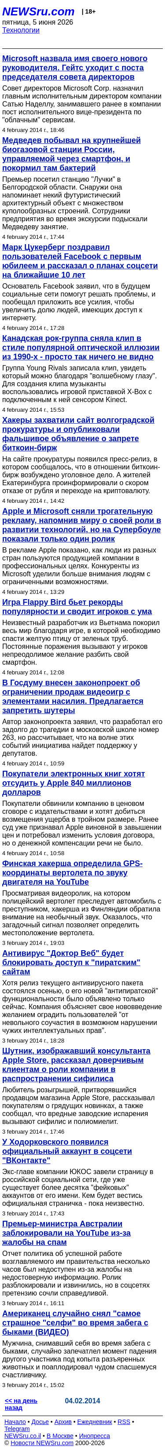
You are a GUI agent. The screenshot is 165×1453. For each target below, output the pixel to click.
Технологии (21, 30)
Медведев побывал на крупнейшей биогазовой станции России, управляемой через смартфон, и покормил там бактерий (71, 154)
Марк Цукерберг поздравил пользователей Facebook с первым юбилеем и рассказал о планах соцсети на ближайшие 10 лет (80, 261)
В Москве (60, 1435)
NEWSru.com (38, 11)
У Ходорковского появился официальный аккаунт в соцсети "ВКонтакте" (67, 1151)
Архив (63, 1421)
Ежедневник (94, 1421)
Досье (40, 1421)
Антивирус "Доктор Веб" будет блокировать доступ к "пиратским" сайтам (71, 962)
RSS (123, 1421)
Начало (15, 1421)
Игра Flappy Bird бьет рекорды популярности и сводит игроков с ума (77, 607)
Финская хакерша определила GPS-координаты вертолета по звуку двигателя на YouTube (72, 872)
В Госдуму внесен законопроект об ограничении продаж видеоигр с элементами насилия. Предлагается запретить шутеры (72, 696)
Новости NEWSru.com (42, 1442)
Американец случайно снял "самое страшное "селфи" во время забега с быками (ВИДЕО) (75, 1322)
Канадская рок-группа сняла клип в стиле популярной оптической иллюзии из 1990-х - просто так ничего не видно (81, 347)
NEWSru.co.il (22, 1435)
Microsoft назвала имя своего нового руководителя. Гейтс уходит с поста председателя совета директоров (74, 67)
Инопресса (94, 1435)
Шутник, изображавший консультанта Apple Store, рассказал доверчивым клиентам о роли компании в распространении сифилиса (76, 1065)
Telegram (17, 1428)
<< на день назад (21, 1404)
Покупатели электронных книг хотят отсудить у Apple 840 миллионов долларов (73, 783)
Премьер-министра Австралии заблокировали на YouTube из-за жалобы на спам (66, 1233)
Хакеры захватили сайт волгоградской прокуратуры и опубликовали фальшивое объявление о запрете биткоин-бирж (78, 434)
